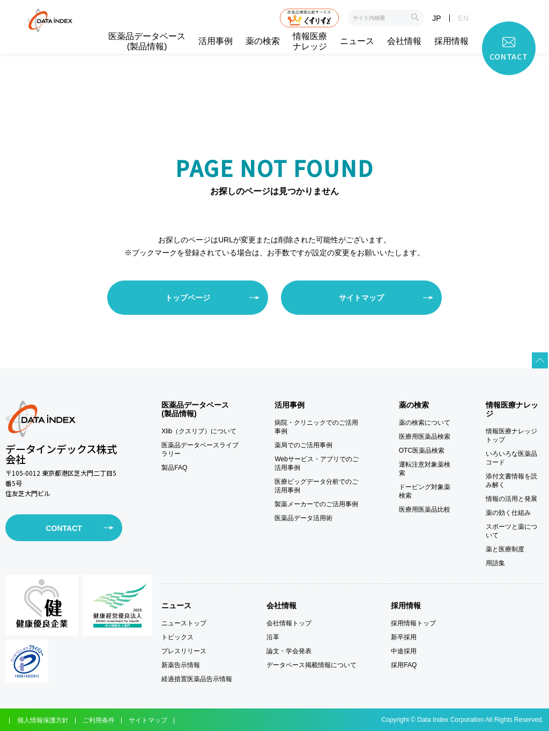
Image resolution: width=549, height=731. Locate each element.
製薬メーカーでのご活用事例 (316, 504)
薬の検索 (263, 41)
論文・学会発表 (288, 651)
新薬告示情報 (180, 665)
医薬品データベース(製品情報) (147, 41)
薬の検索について (424, 422)
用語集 (495, 563)
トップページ (187, 297)
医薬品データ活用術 (303, 518)
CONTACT (63, 528)
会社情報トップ (288, 623)
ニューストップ (183, 623)
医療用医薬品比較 (424, 509)
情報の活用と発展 (511, 499)
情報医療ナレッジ (310, 41)
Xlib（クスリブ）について (198, 431)
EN (463, 18)
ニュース (357, 41)
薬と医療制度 (505, 549)
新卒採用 (404, 637)
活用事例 (215, 41)
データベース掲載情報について (311, 665)
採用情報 (451, 41)
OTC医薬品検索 (421, 450)
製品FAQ (174, 467)
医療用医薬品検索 (424, 436)
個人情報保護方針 (43, 720)
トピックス (177, 637)
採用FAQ (404, 665)
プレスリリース (183, 651)
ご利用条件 (99, 720)
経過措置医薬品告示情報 (196, 679)
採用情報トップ (413, 623)
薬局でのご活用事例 (303, 445)
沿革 (272, 637)
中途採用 (404, 651)
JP (436, 18)
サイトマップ (361, 297)
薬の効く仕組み (508, 512)
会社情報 (404, 41)
